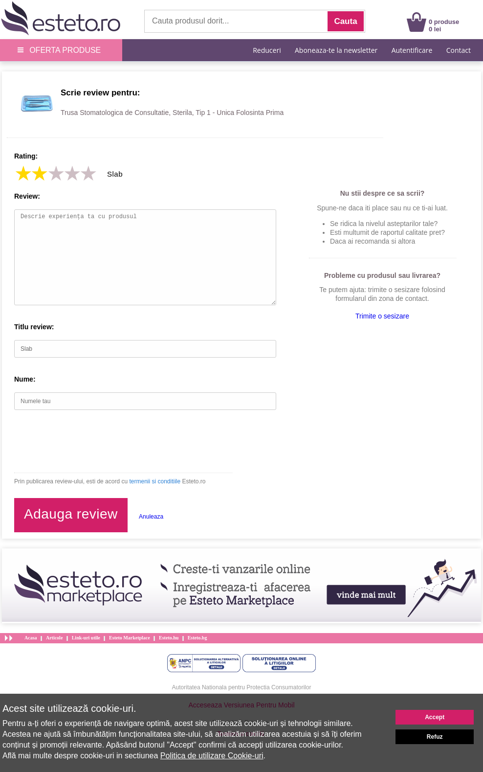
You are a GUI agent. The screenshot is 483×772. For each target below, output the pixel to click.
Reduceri (267, 50)
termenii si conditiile (154, 481)
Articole (54, 637)
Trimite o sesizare (382, 316)
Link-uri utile (86, 637)
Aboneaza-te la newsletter (336, 50)
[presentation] (88, 441)
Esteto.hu (168, 637)
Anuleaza (151, 516)
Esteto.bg (197, 637)
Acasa (30, 637)
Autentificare (412, 50)
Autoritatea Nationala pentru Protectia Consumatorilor (241, 687)
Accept (434, 717)
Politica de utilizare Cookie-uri (211, 755)
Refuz (435, 736)
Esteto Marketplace (129, 637)
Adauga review (71, 514)
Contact (458, 50)
